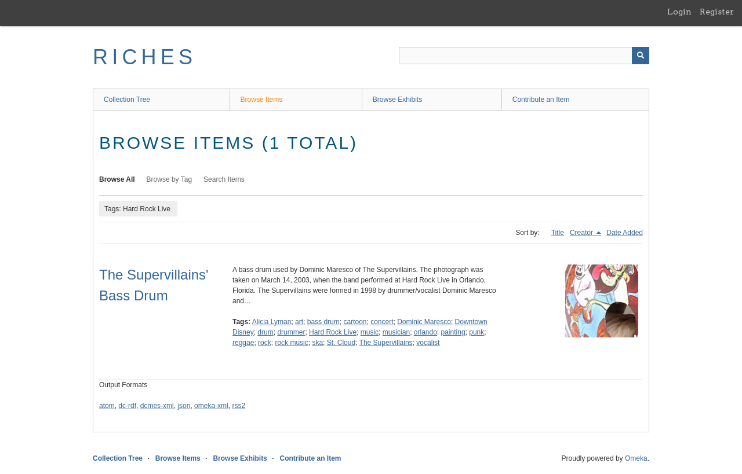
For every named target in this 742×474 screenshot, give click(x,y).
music (370, 332)
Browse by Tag (169, 179)
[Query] (524, 55)
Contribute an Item (541, 99)
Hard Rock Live (333, 332)
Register (717, 11)
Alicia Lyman (272, 322)
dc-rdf (127, 406)
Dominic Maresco (424, 322)
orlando (425, 332)
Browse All (117, 179)
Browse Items (262, 99)
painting (453, 332)
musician (396, 332)
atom (107, 406)
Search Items (224, 179)
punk (476, 332)
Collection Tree (127, 99)
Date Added (624, 233)
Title (557, 233)
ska (317, 343)
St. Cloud (341, 343)
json (183, 406)
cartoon (354, 322)
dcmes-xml (157, 406)
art (299, 322)
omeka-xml (211, 406)
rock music (291, 343)
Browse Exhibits (397, 99)
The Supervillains (386, 343)
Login (679, 11)
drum (265, 332)
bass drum (323, 322)
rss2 (238, 406)
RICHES (145, 57)
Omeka (636, 458)
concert (381, 322)
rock (264, 343)
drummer (291, 332)
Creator (582, 233)
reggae (243, 343)
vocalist (427, 343)
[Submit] (640, 55)
